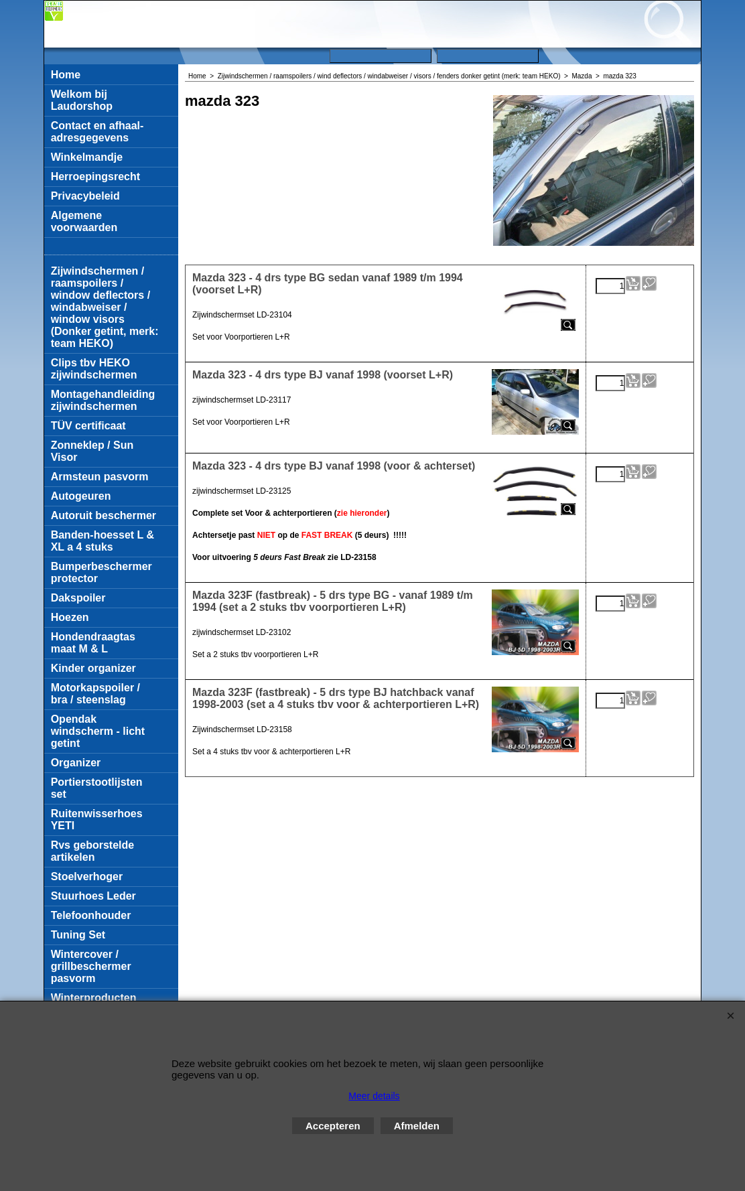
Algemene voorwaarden (84, 221)
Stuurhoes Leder (93, 896)
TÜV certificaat (88, 425)
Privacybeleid (85, 196)
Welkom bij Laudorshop (82, 100)
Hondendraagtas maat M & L (93, 642)
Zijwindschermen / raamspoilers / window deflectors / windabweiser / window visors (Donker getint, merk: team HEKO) (105, 307)
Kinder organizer (93, 668)
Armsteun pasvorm (100, 476)
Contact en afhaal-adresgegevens (97, 131)
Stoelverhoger (87, 876)
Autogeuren (81, 496)
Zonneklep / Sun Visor (92, 451)
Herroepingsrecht (95, 176)
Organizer (76, 762)
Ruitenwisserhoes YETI (97, 819)
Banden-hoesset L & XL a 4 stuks (102, 541)
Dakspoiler (78, 598)
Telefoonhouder (91, 915)
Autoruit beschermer (103, 515)
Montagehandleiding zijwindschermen (103, 400)
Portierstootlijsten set (97, 788)
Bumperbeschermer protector (101, 572)
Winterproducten (94, 997)
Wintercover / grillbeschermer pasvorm (91, 966)
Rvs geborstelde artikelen (92, 851)
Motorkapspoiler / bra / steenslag (95, 693)
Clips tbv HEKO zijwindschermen (94, 368)
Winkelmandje (87, 157)
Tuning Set (78, 934)
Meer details (373, 1096)
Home (65, 74)
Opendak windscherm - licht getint (98, 731)
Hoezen (70, 617)
